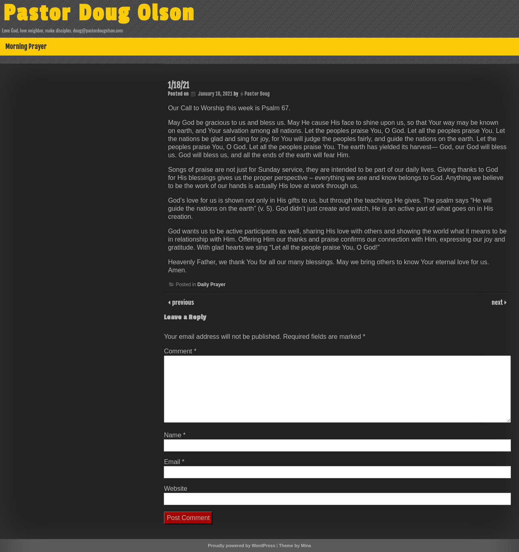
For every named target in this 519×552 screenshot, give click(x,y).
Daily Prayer (211, 284)
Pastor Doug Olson (99, 13)
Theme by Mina (295, 545)
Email (174, 461)
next (498, 302)
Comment (180, 351)
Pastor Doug (257, 94)
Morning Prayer (26, 47)
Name (174, 435)
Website (175, 488)
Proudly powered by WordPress (241, 545)
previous (182, 302)
